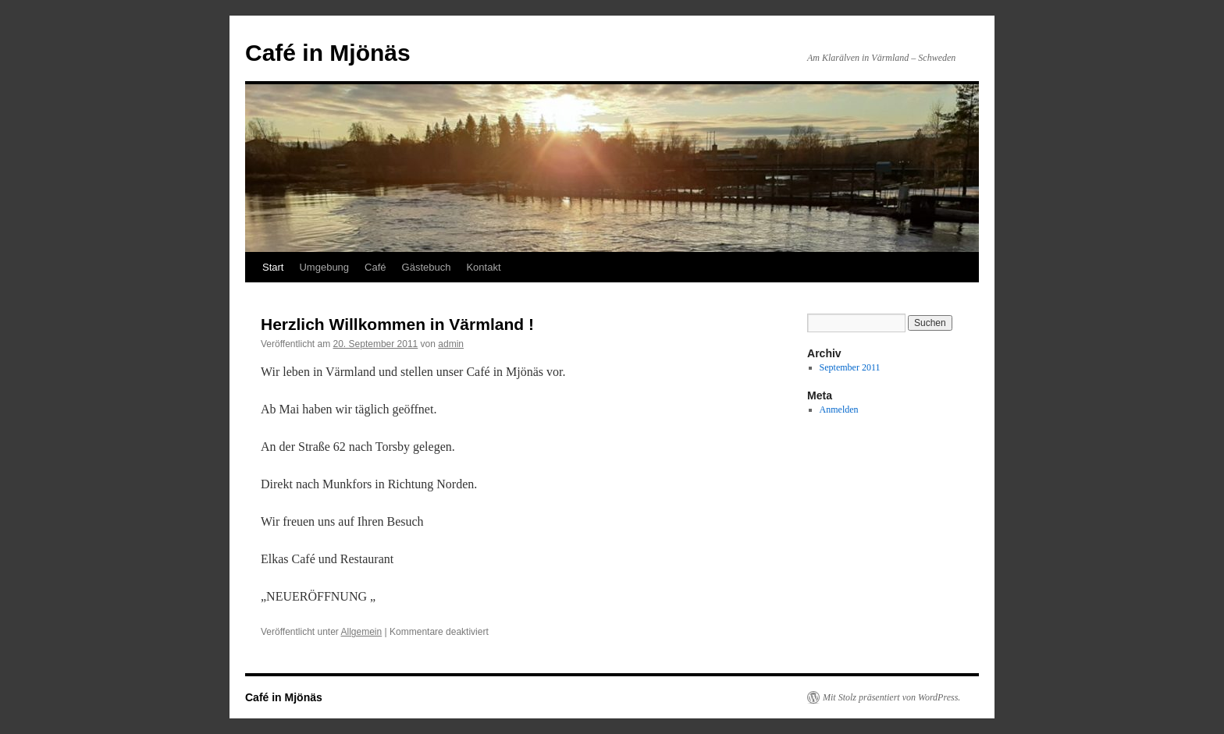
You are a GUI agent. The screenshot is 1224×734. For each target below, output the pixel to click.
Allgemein (361, 631)
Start (272, 267)
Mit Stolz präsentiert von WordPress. (891, 697)
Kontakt (483, 267)
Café (375, 267)
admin (451, 344)
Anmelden (839, 409)
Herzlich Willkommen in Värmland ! (397, 324)
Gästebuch (426, 267)
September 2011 (850, 367)
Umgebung (324, 267)
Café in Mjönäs (328, 53)
